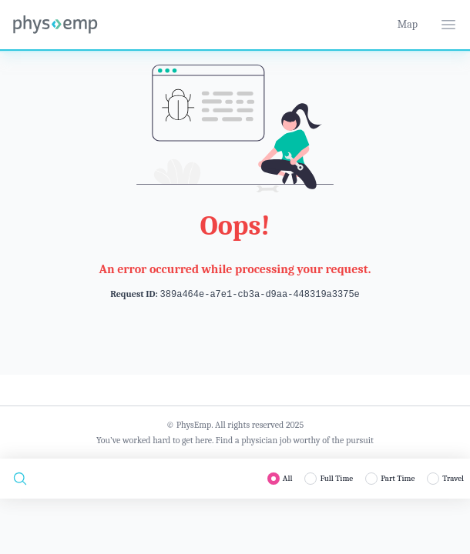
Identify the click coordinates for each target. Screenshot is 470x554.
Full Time (336, 478)
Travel (453, 478)
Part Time (398, 478)
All (288, 478)
